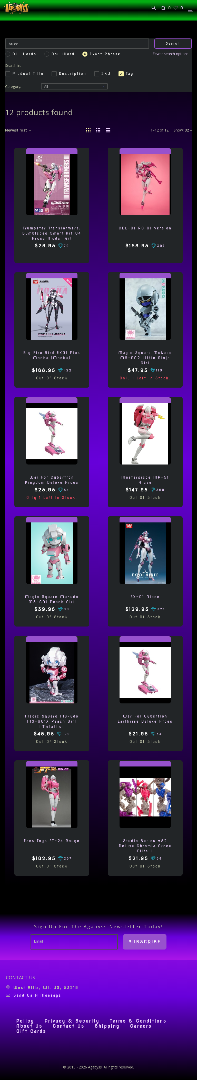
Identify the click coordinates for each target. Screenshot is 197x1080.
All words (24, 54)
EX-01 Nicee (145, 597)
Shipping (107, 1026)
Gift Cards (31, 1031)
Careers (141, 1026)
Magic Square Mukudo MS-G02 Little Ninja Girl (145, 358)
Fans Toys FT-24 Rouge (52, 841)
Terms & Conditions (138, 1021)
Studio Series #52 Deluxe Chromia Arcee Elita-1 (145, 846)
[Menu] (191, 10)
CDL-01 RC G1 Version (145, 228)
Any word (63, 54)
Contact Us (68, 1026)
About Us (29, 1026)
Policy (25, 1021)
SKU (102, 74)
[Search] (77, 43)
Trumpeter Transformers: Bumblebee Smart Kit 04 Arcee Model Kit (51, 233)
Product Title (24, 74)
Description (69, 74)
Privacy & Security (72, 1021)
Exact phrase (105, 54)
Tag (126, 74)
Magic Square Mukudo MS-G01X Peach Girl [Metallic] (51, 721)
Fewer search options (171, 53)
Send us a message (37, 995)
